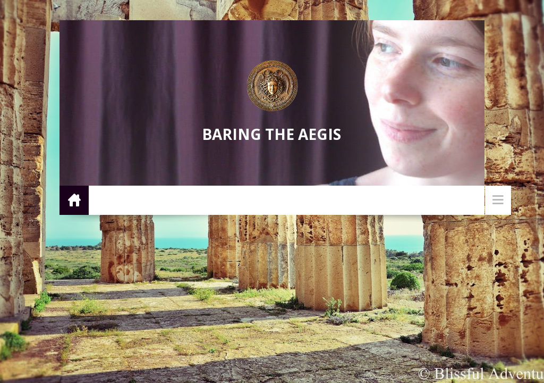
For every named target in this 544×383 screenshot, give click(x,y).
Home (74, 200)
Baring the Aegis (271, 134)
